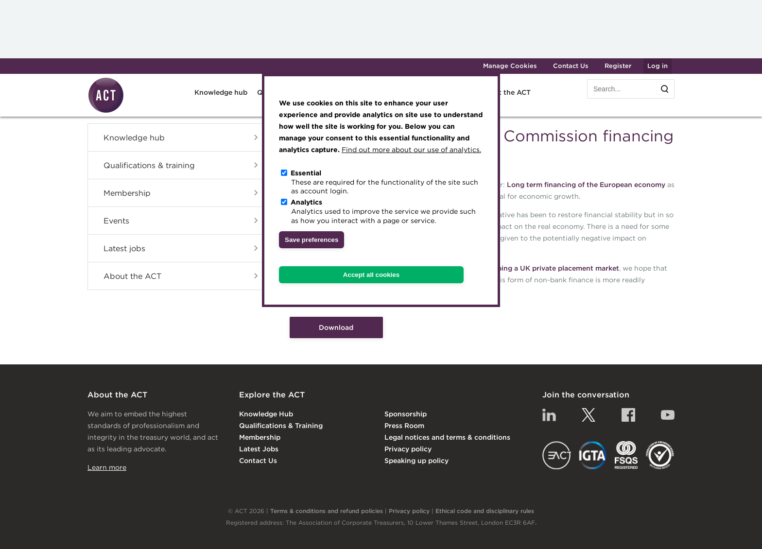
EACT (556, 455)
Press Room (404, 425)
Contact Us (571, 66)
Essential (306, 173)
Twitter (588, 415)
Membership (127, 193)
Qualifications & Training (281, 425)
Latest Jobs (258, 449)
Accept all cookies (371, 274)
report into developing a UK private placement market (527, 268)
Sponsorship (405, 414)
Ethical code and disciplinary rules (484, 511)
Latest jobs (124, 248)
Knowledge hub (220, 92)
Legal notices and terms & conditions (447, 437)
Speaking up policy (416, 460)
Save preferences (311, 239)
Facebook (628, 415)
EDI (660, 455)
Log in (657, 66)
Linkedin (549, 415)
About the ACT (505, 92)
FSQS (626, 455)
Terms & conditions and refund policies (326, 511)
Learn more (106, 467)
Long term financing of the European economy (586, 184)
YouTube (668, 415)
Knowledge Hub (266, 414)
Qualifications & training (149, 165)
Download (336, 327)
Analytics (306, 202)
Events (116, 220)
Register (618, 66)
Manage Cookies (510, 66)
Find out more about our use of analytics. (411, 149)
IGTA (593, 455)
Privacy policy (408, 449)
